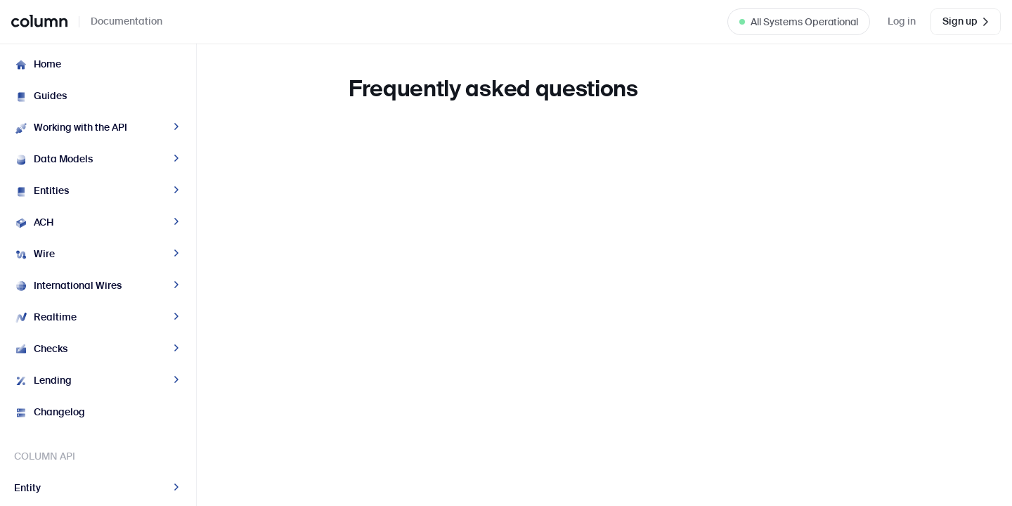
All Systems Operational (804, 21)
